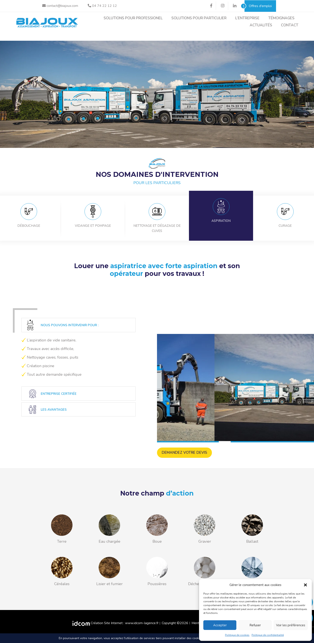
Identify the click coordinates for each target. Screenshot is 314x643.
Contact (289, 25)
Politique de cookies (237, 635)
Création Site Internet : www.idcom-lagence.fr (115, 626)
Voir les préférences (290, 625)
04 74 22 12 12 (102, 5)
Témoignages (281, 18)
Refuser (255, 625)
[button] (305, 585)
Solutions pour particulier (198, 18)
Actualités (261, 25)
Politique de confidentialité (268, 635)
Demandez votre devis (185, 456)
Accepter (220, 625)
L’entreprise (247, 18)
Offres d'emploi (258, 6)
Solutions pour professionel (133, 18)
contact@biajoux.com (60, 5)
